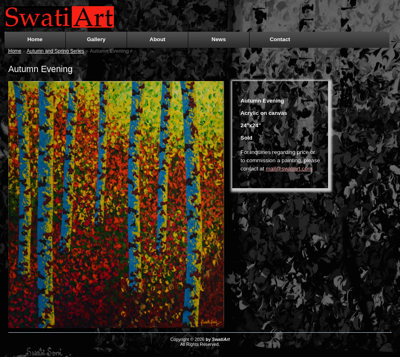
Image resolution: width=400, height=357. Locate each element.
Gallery (96, 39)
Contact (280, 39)
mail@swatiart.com (289, 169)
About (158, 39)
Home (34, 39)
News (219, 39)
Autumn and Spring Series (55, 51)
